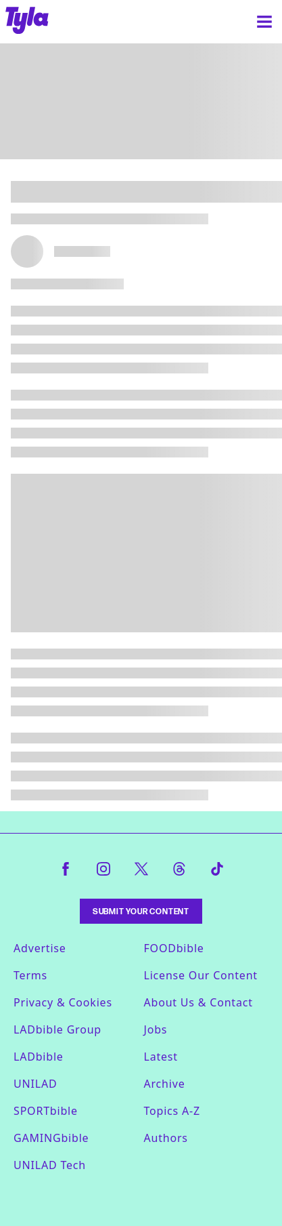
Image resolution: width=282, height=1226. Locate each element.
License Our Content (201, 975)
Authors (166, 1137)
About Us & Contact (198, 1002)
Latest (161, 1056)
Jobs (156, 1029)
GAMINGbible (51, 1137)
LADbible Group (57, 1029)
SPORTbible (46, 1110)
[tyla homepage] (27, 22)
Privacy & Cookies (63, 1002)
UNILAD (35, 1083)
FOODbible (174, 948)
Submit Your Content (141, 911)
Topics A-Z (172, 1110)
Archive (164, 1083)
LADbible (39, 1056)
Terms (30, 975)
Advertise (40, 948)
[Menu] (264, 21)
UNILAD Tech (50, 1165)
